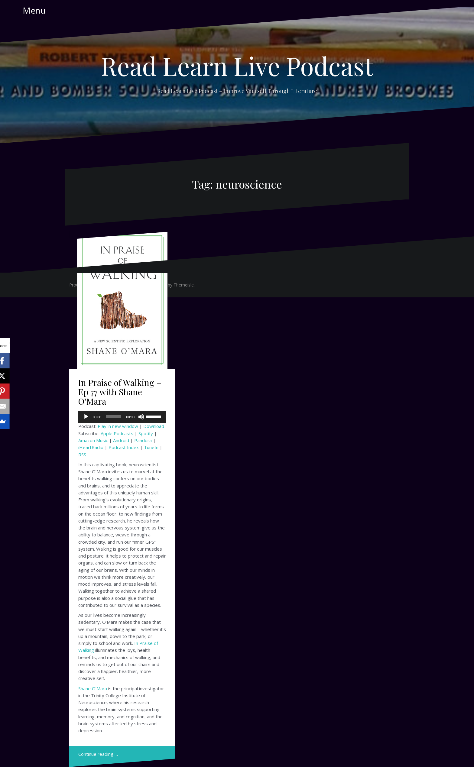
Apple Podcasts (117, 433)
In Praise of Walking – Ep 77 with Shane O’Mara (119, 392)
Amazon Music (93, 440)
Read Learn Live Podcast (237, 65)
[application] (122, 417)
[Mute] (141, 417)
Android (121, 440)
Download (153, 426)
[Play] (86, 417)
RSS (82, 454)
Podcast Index (124, 447)
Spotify (145, 433)
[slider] (114, 416)
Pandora (143, 440)
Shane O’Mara (92, 688)
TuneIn (151, 447)
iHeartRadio (90, 447)
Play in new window (118, 426)
